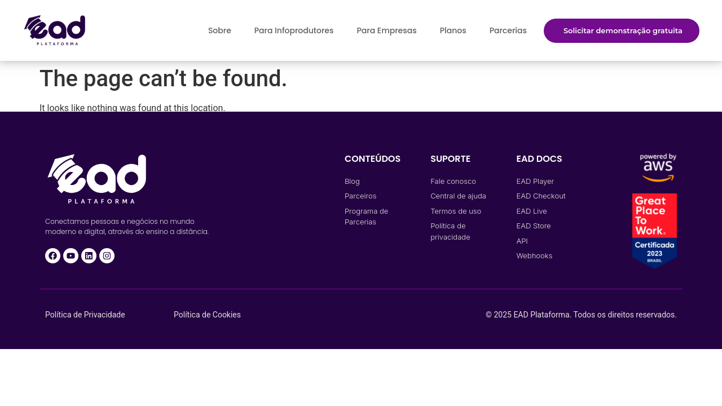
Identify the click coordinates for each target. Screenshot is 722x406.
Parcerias (508, 30)
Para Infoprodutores (294, 30)
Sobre (219, 30)
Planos (453, 30)
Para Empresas (386, 30)
